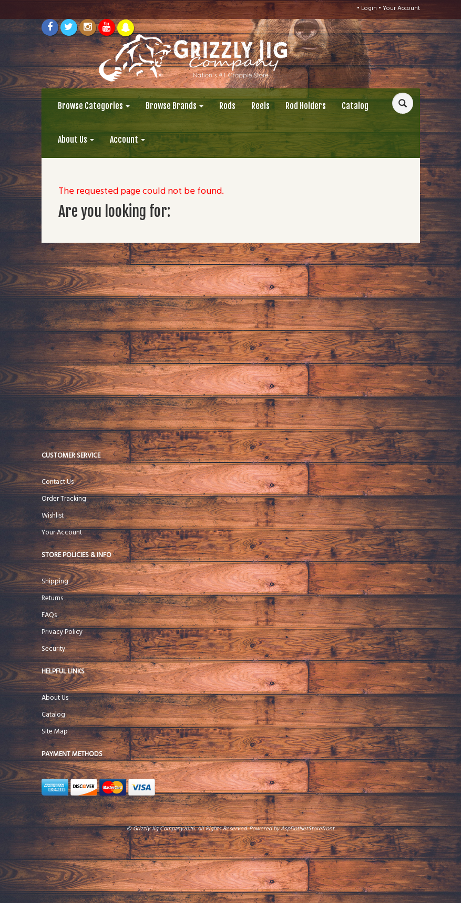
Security (53, 648)
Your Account (401, 8)
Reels (260, 106)
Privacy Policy (62, 632)
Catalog (355, 106)
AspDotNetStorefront (307, 828)
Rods (227, 106)
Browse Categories (94, 106)
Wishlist (53, 515)
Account (127, 139)
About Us (76, 139)
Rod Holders (305, 106)
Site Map (55, 731)
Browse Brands (174, 106)
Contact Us (58, 482)
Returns (52, 598)
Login (369, 8)
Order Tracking (64, 498)
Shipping (55, 581)
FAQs (49, 615)
